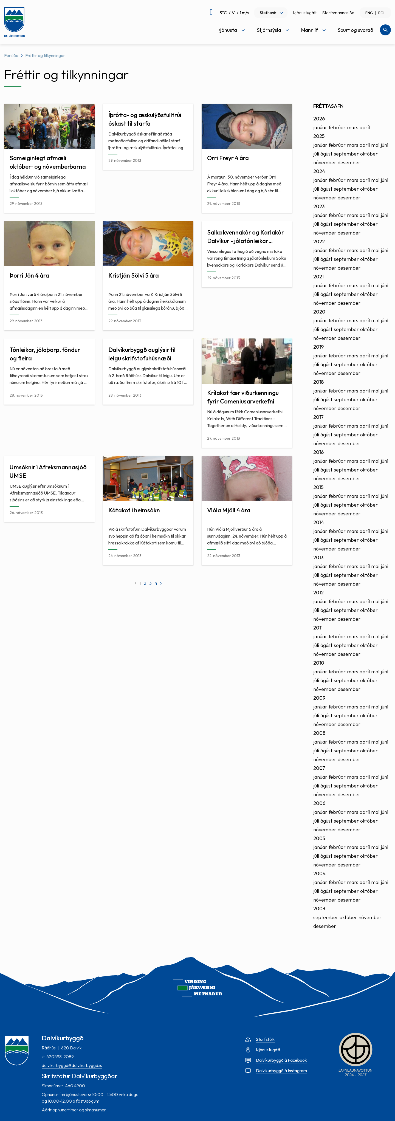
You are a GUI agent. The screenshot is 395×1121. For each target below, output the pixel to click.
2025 (319, 136)
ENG (369, 12)
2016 (318, 452)
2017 (318, 417)
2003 (319, 908)
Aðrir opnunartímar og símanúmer (74, 1109)
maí (375, 145)
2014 (318, 522)
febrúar (337, 127)
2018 (318, 382)
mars (352, 127)
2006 (319, 803)
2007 (319, 768)
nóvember (324, 162)
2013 (318, 557)
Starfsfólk (265, 1039)
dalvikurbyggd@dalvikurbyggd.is (72, 1065)
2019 (318, 347)
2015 (318, 487)
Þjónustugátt (305, 12)
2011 (318, 628)
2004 (319, 873)
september (346, 154)
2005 (319, 838)
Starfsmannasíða (338, 12)
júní (384, 145)
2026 (319, 118)
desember (349, 162)
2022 (319, 241)
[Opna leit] (385, 29)
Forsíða (11, 55)
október (369, 154)
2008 (319, 733)
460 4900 (75, 1085)
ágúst (326, 154)
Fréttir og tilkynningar (45, 55)
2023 (319, 206)
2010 (318, 663)
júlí (316, 154)
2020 (319, 312)
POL (381, 12)
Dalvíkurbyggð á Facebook (281, 1060)
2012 (318, 592)
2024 (319, 171)
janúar (320, 127)
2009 (319, 698)
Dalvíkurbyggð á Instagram (281, 1070)
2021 (318, 276)
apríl (365, 127)
